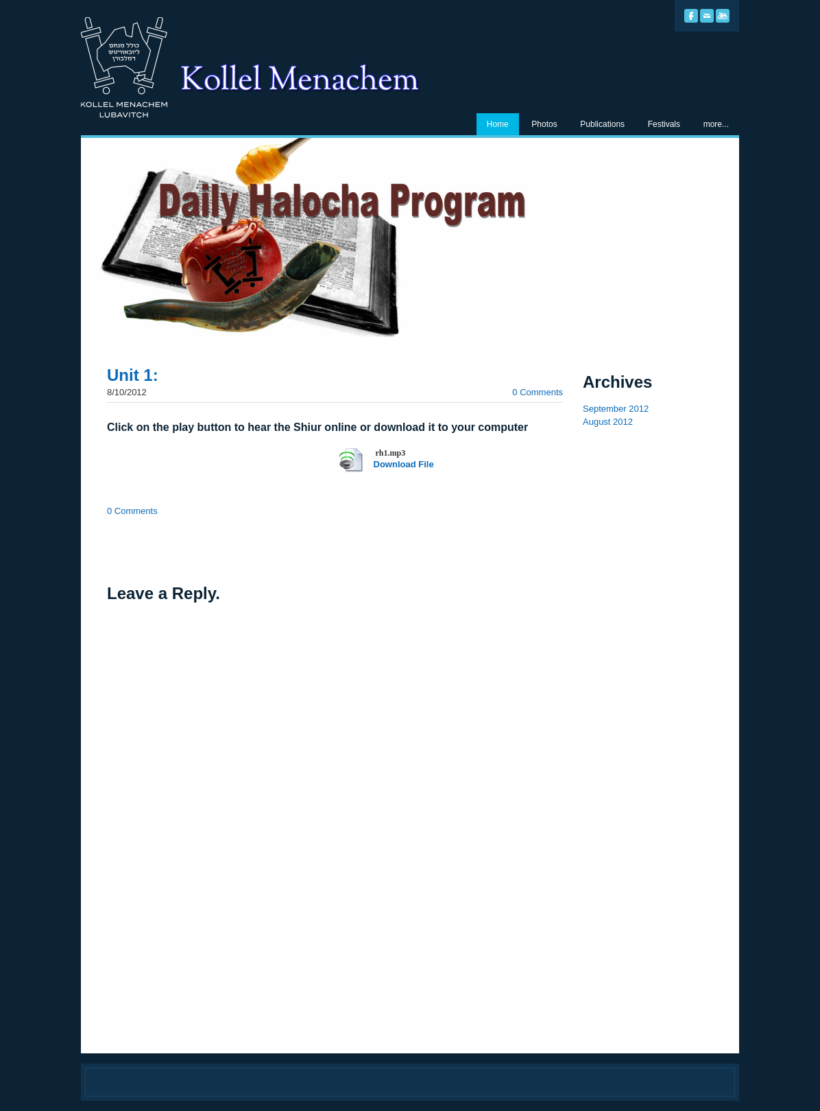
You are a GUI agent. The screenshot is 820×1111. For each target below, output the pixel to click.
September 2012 (616, 409)
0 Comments (537, 392)
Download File (404, 464)
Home (498, 124)
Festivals (664, 124)
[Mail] (707, 16)
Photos (544, 124)
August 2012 (608, 422)
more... (716, 124)
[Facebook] (691, 16)
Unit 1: (132, 375)
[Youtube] (722, 16)
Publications (602, 124)
